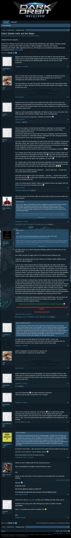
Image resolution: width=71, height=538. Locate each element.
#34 (68, 517)
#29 (68, 383)
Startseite (65, 531)
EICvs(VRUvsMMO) (6, 424)
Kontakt (57, 531)
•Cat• (3, 87)
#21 (68, 66)
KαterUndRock (6, 208)
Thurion (4, 114)
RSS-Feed (69, 531)
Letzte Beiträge (6, 25)
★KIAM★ (5, 511)
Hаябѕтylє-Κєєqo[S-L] (5, 242)
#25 (68, 221)
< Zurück (10, 52)
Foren (6, 22)
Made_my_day (6, 474)
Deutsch (3, 531)
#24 (68, 187)
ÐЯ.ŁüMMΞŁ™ (31, 224)
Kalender (14, 22)
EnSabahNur (6, 404)
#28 (68, 368)
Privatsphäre (67, 533)
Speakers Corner (17, 35)
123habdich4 (6, 385)
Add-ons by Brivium (15, 536)
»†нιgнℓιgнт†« (6, 68)
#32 (68, 457)
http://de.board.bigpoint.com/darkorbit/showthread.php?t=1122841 (32, 237)
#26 (68, 314)
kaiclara (4, 139)
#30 (68, 402)
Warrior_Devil (27, 190)
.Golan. (27, 35)
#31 (68, 422)
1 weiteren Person (44, 224)
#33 (68, 494)
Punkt (36, 224)
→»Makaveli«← (18, 122)
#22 (68, 97)
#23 (68, 119)
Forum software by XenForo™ (40, 534)
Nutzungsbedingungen (58, 533)
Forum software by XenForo (14, 534)
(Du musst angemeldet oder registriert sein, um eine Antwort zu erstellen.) (53, 523)
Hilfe (61, 531)
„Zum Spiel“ (19, 50)
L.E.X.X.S (24, 316)
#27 (68, 345)
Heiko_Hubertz (18, 316)
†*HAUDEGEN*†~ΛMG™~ (21, 224)
